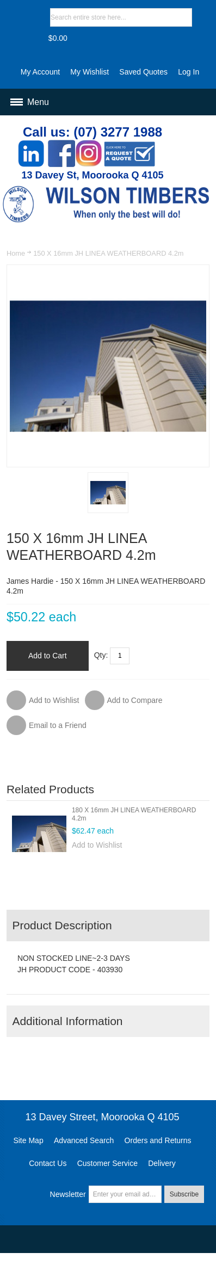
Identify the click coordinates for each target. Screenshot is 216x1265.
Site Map (28, 1140)
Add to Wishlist (97, 845)
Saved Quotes (143, 71)
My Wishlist (89, 71)
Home (16, 253)
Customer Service (107, 1163)
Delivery (162, 1163)
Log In (188, 71)
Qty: (101, 655)
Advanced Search (84, 1140)
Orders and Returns (158, 1140)
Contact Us (47, 1163)
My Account (40, 71)
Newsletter (68, 1194)
